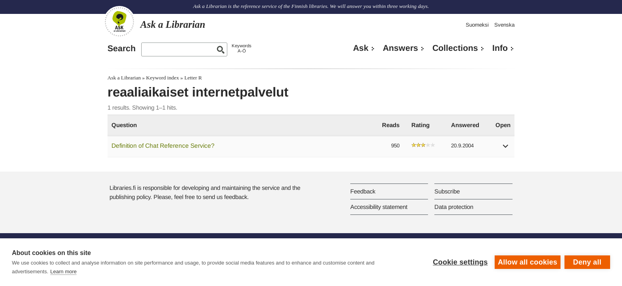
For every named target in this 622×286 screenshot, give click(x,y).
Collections (455, 48)
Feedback (362, 191)
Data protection (453, 206)
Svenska (504, 25)
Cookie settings (460, 262)
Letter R (193, 78)
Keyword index (162, 78)
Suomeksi (477, 25)
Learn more (63, 271)
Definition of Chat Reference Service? (163, 145)
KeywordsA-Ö (241, 48)
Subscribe (447, 191)
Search (122, 48)
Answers (400, 48)
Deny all (587, 262)
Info (500, 48)
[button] (506, 149)
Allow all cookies (527, 262)
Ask (361, 48)
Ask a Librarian (124, 78)
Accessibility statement (378, 206)
